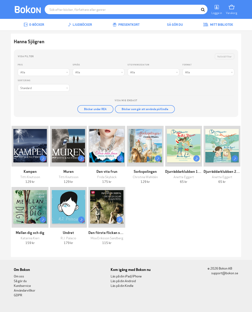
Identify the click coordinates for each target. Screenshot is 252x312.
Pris (20, 65)
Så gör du (172, 25)
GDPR (18, 295)
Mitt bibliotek (218, 25)
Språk (76, 65)
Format (187, 65)
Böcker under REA (95, 109)
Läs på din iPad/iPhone (126, 276)
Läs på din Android (123, 280)
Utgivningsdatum (138, 65)
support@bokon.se (223, 273)
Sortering (24, 80)
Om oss (19, 276)
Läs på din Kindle (122, 285)
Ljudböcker (80, 25)
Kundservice (22, 285)
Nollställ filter (224, 56)
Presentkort (126, 25)
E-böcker (34, 25)
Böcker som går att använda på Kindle (145, 109)
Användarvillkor (24, 290)
